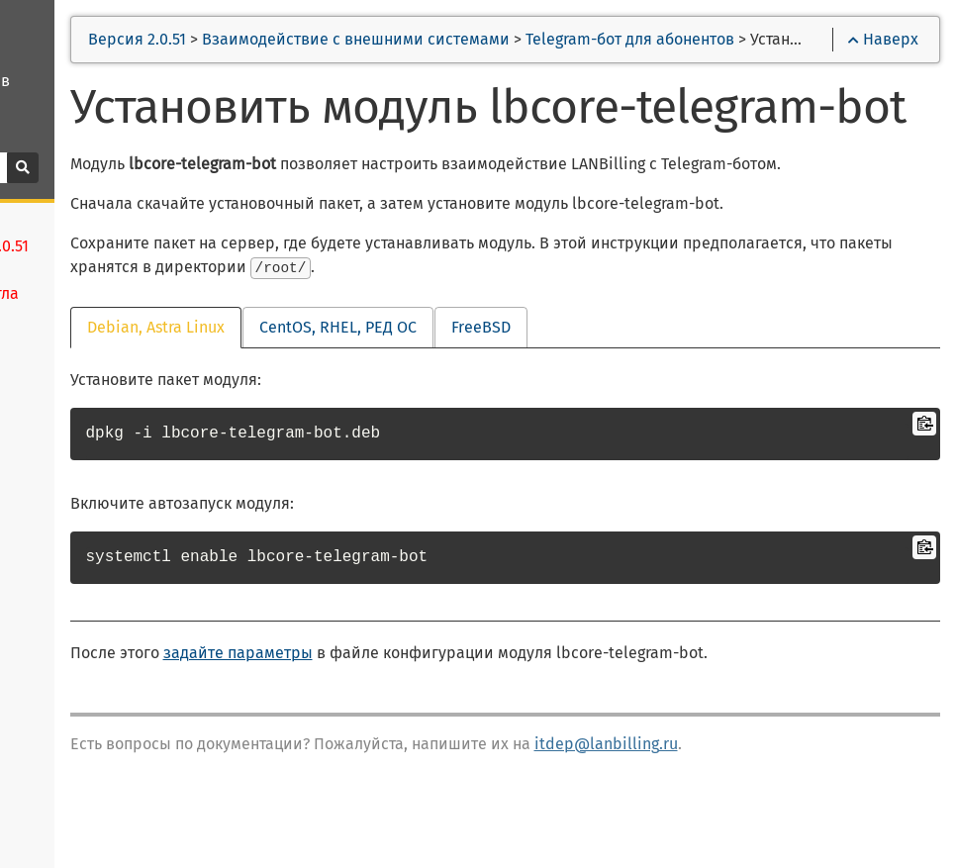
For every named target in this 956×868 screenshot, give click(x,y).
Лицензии (61, 601)
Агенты (49, 672)
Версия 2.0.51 (331, 39)
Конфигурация (79, 529)
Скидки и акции (81, 814)
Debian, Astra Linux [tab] (349, 407)
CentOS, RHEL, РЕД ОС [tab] (531, 407)
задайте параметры (431, 732)
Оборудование (78, 708)
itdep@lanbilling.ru (799, 824)
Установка (60, 494)
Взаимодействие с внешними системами (550, 39)
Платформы (68, 636)
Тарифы (53, 779)
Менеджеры (68, 743)
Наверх (883, 39)
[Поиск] (108, 167)
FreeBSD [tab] (674, 407)
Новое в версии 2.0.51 (106, 457)
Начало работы (80, 565)
